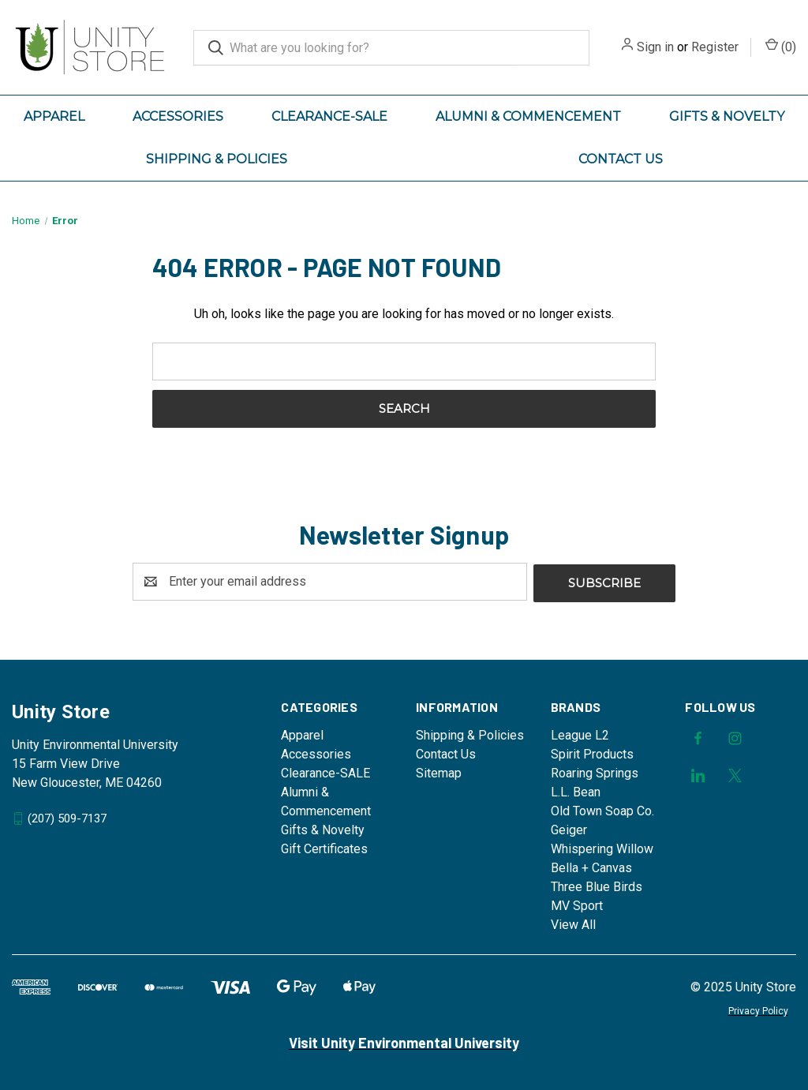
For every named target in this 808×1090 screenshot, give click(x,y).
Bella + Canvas (591, 866)
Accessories (178, 116)
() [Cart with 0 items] (780, 46)
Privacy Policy (758, 1009)
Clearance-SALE (329, 116)
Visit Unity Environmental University (404, 1041)
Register (715, 46)
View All (573, 923)
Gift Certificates (324, 847)
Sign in (655, 46)
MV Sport (577, 904)
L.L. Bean (575, 790)
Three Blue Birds (596, 885)
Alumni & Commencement (528, 116)
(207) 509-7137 (67, 816)
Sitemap (439, 771)
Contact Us (620, 159)
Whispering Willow (602, 847)
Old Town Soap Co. (602, 809)
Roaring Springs (594, 771)
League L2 (580, 733)
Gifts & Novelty (726, 116)
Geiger (569, 828)
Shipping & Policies (216, 159)
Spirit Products (592, 752)
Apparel (54, 116)
